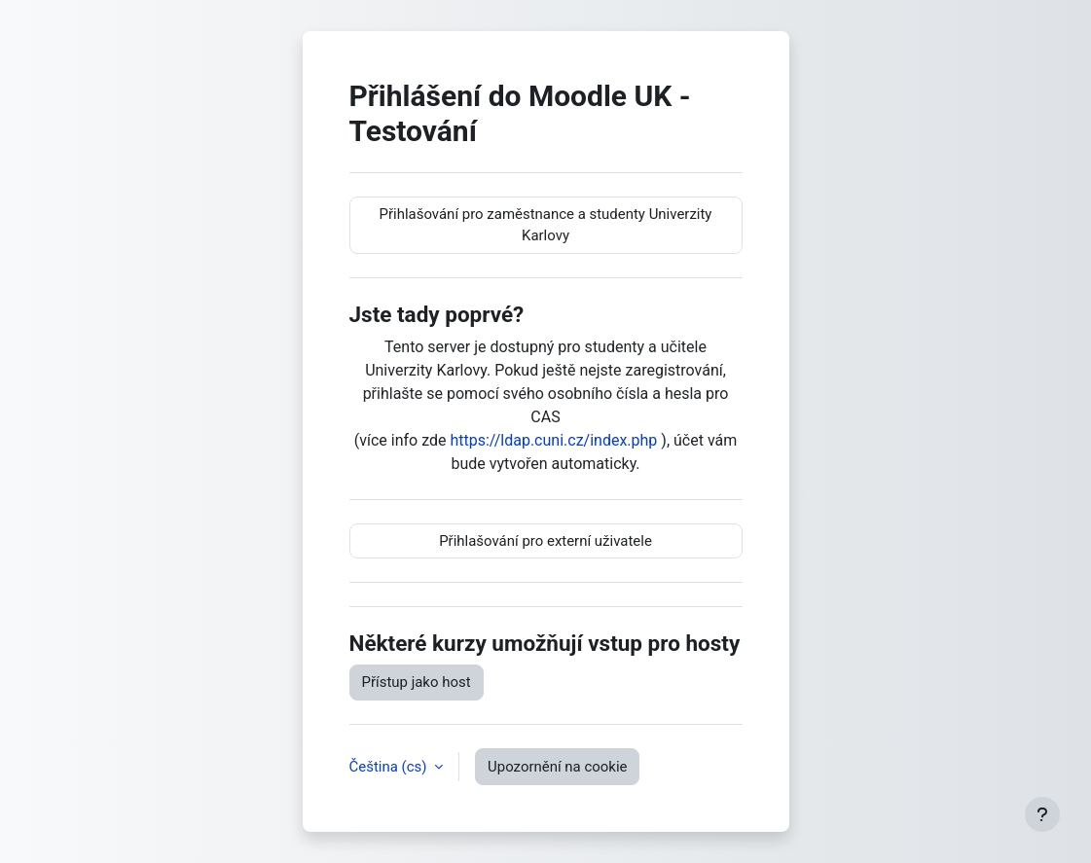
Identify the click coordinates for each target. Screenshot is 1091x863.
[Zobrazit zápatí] (1042, 814)
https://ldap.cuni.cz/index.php (553, 440)
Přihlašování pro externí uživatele (545, 541)
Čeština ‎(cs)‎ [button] (390, 766)
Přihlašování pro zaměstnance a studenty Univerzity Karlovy (546, 224)
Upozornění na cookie (557, 766)
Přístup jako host (416, 682)
